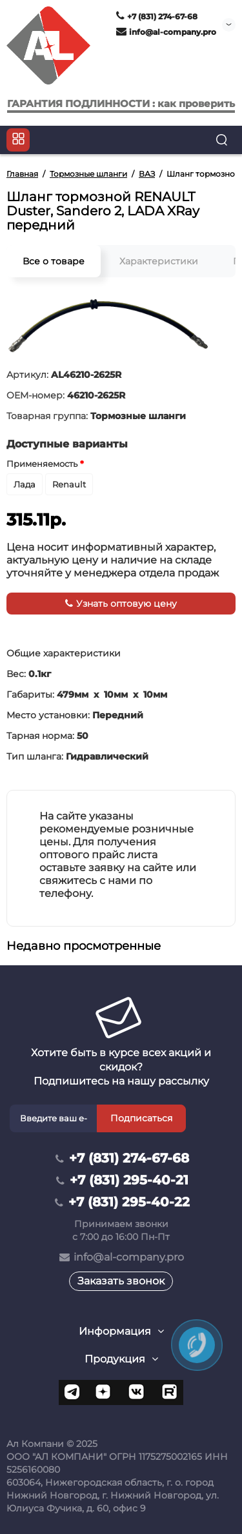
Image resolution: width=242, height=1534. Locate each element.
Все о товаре (54, 261)
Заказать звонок (121, 1281)
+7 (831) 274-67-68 (156, 16)
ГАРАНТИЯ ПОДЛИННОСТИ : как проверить (121, 103)
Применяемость (41, 463)
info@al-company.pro (166, 32)
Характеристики (158, 261)
